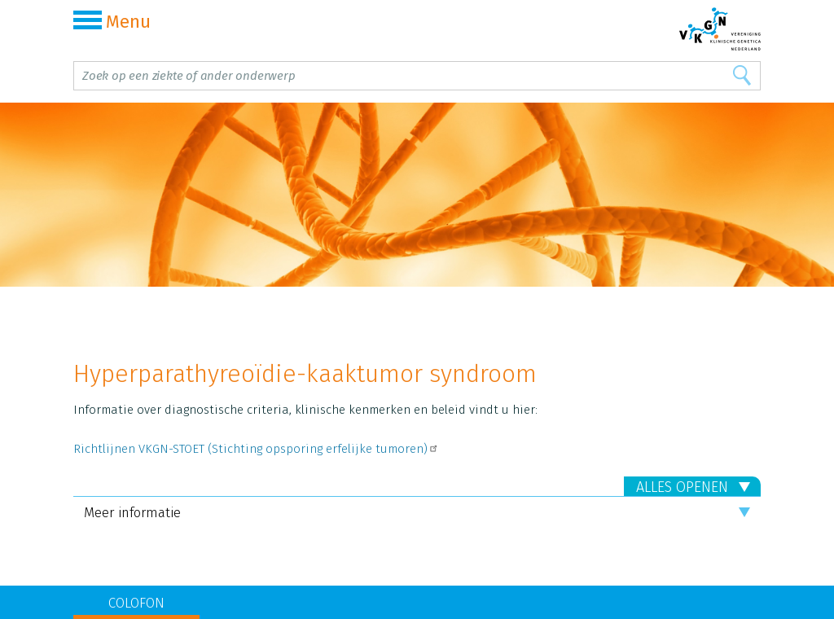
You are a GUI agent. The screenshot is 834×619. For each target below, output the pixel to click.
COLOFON (136, 603)
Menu (112, 22)
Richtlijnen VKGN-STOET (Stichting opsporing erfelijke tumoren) (256, 448)
